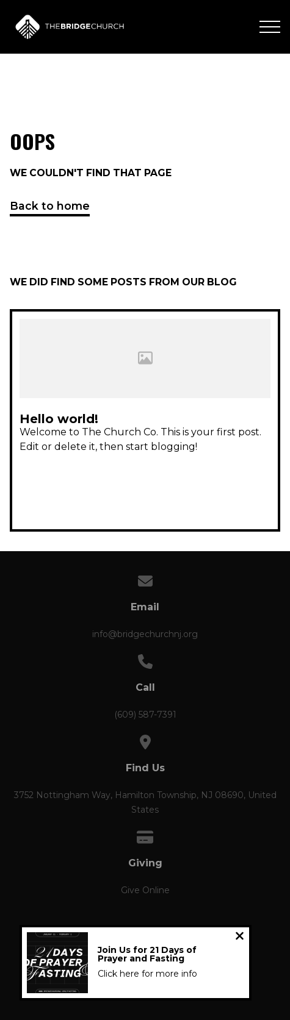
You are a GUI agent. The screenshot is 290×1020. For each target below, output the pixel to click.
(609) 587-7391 (145, 714)
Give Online (145, 890)
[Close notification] (239, 937)
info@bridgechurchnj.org (145, 634)
